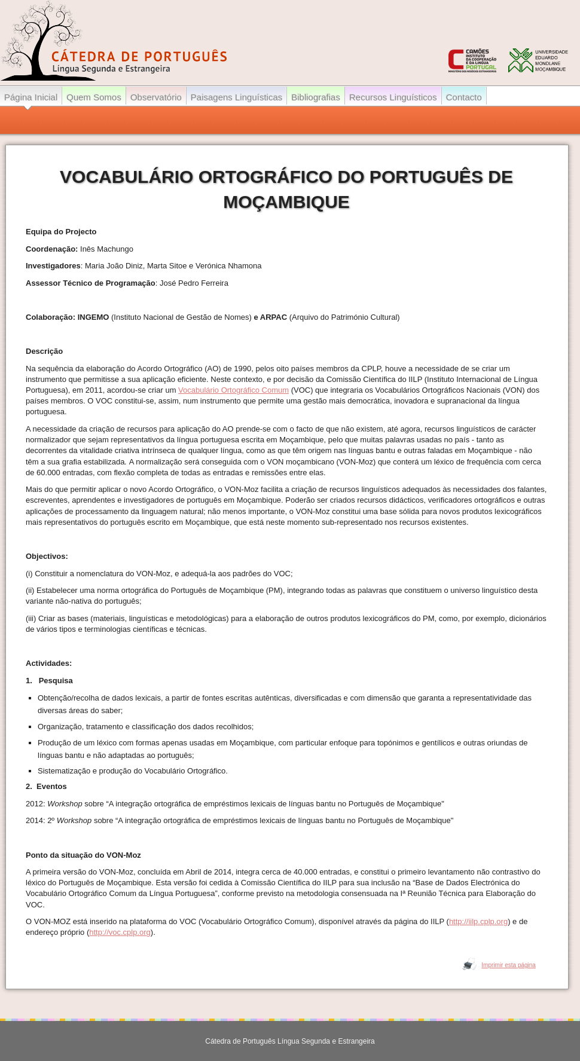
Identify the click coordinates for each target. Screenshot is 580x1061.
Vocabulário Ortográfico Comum (233, 390)
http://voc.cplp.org (120, 932)
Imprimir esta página (508, 965)
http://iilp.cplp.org (478, 921)
